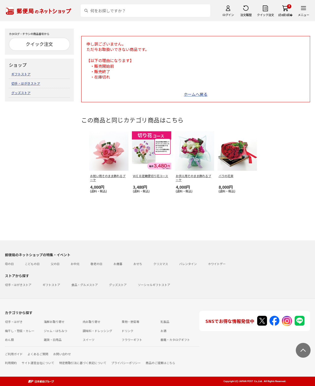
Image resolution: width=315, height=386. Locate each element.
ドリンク (127, 331)
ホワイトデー (217, 264)
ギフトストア (21, 74)
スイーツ (88, 339)
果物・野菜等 (130, 321)
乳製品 (164, 321)
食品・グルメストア (84, 285)
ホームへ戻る (195, 94)
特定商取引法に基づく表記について (82, 363)
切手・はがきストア (25, 83)
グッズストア (21, 92)
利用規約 (11, 363)
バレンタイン (188, 264)
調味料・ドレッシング (97, 331)
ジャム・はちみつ (55, 331)
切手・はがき (14, 321)
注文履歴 (246, 15)
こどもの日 (32, 264)
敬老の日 (96, 264)
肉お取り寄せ (91, 321)
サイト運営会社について (38, 363)
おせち (137, 264)
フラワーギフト (132, 339)
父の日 (55, 264)
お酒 (163, 331)
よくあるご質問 (38, 354)
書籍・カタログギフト (175, 339)
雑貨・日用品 (53, 339)
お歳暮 (117, 264)
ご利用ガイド (14, 354)
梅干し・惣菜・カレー (19, 331)
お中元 (75, 264)
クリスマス (160, 264)
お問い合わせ (62, 354)
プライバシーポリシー (126, 363)
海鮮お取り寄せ (54, 321)
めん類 (9, 339)
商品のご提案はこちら (160, 363)
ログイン (228, 15)
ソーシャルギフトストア (154, 285)
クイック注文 (265, 15)
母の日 (9, 264)
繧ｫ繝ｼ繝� (285, 15)
